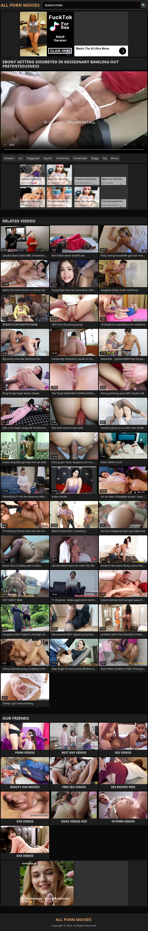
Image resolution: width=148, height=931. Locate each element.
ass (20, 158)
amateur (9, 158)
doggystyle (33, 158)
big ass (48, 158)
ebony (114, 158)
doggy (94, 158)
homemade (80, 158)
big (105, 158)
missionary (62, 158)
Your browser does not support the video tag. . (74, 112)
